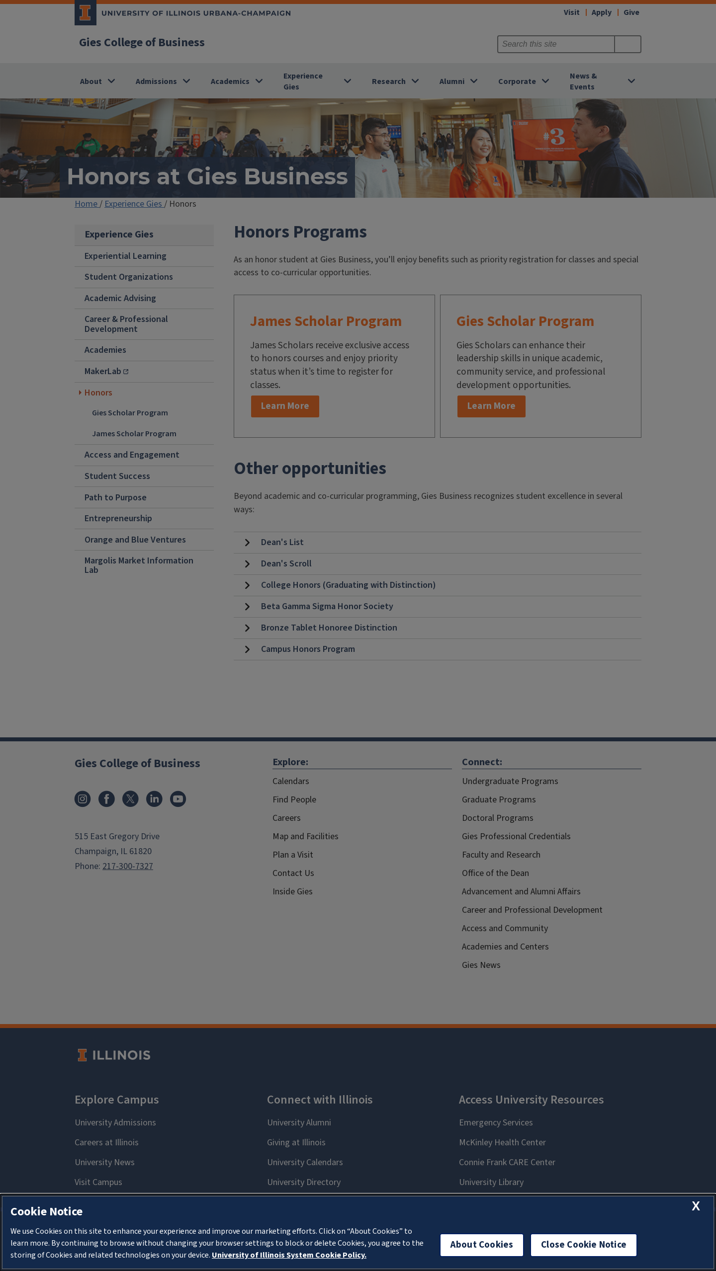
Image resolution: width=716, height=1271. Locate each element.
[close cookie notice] (696, 1206)
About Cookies (481, 1245)
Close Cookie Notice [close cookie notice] (583, 1245)
